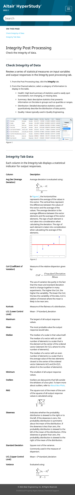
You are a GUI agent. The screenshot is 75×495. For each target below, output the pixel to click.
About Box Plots (57, 385)
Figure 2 (35, 196)
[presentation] (42, 188)
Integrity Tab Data (13, 37)
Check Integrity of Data (15, 33)
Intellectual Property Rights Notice (29, 490)
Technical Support (52, 490)
